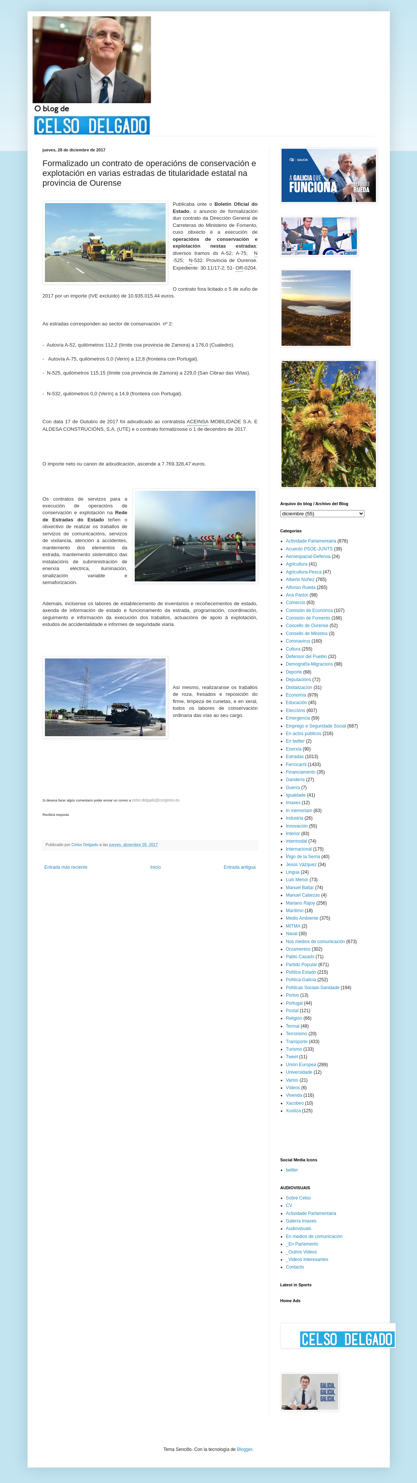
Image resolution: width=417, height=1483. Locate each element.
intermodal (296, 841)
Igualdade (296, 795)
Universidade (299, 1072)
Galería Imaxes (301, 1221)
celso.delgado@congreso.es (155, 800)
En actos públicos (304, 733)
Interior (293, 833)
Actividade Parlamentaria (311, 541)
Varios (292, 1080)
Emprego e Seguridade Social (316, 726)
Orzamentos (298, 949)
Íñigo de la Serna (303, 856)
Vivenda (294, 1095)
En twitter (295, 741)
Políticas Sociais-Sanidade (313, 987)
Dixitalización (299, 687)
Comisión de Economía (309, 610)
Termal (293, 1026)
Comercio (295, 602)
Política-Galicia (301, 979)
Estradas (295, 756)
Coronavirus (298, 641)
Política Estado (301, 972)
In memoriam (299, 810)
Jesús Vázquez (301, 864)
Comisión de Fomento (308, 618)
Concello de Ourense (307, 625)
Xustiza (293, 1110)
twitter (292, 1170)
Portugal (294, 1003)
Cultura (293, 649)
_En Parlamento (302, 1244)
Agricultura (297, 564)
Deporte (294, 672)
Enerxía (294, 749)
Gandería (295, 779)
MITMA (293, 926)
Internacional (299, 849)
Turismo (294, 1049)
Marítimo (295, 910)
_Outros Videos (301, 1252)
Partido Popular (301, 964)
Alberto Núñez (300, 579)
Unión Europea (301, 1064)
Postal (292, 1010)
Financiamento (301, 772)
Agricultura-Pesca (304, 572)
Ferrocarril (296, 764)
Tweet (292, 1056)
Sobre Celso (298, 1198)
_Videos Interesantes (307, 1259)
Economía (296, 695)
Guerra (293, 787)
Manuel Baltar (300, 887)
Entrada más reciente (66, 867)
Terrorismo (297, 1033)
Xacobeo (295, 1103)
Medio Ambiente (302, 918)
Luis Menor (297, 879)
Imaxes (293, 802)
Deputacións (298, 679)
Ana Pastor (297, 595)
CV (289, 1205)
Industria (294, 818)
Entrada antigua (240, 867)
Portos (292, 995)
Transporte (297, 1041)
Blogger (244, 1449)
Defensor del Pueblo (306, 656)
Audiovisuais (298, 1228)
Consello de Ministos (307, 633)
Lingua (293, 872)
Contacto (295, 1267)
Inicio (155, 867)
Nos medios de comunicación (315, 941)
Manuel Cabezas (303, 895)
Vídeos (293, 1087)
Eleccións (295, 710)
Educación (296, 702)
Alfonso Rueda (301, 587)
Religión (294, 1018)
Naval (292, 933)
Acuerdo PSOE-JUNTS (309, 549)
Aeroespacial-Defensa (308, 556)
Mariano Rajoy (300, 903)
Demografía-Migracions (309, 664)
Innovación (297, 826)
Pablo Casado (300, 956)
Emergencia (298, 718)
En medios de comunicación (314, 1236)
